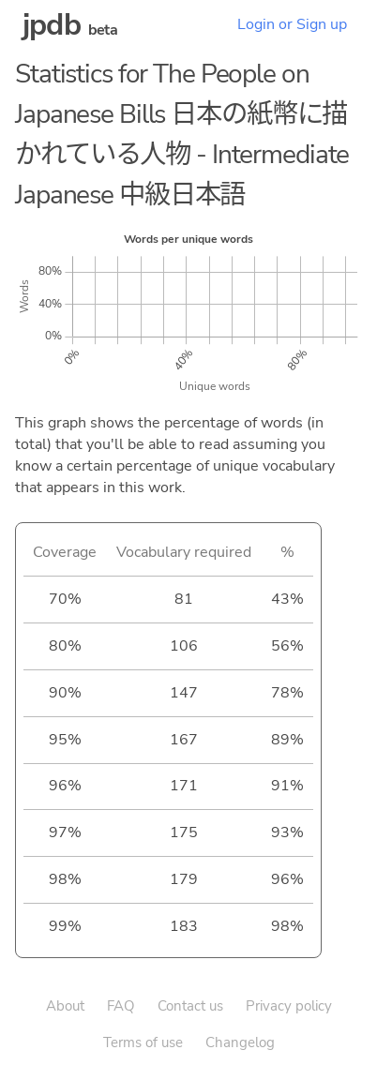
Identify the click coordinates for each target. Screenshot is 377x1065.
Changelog (240, 1042)
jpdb (52, 25)
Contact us (190, 1006)
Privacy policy (289, 1006)
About (65, 1006)
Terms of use (143, 1042)
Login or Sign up (292, 24)
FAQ (121, 1006)
